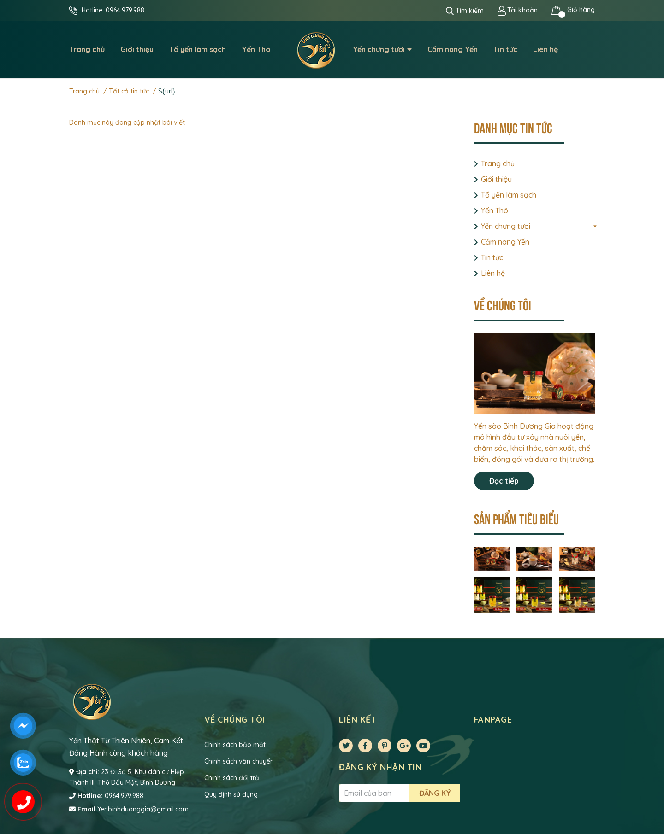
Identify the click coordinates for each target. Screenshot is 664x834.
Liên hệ (493, 273)
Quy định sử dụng (231, 794)
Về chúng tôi (502, 304)
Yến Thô (494, 210)
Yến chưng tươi (505, 226)
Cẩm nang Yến (505, 241)
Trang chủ (498, 163)
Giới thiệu (496, 179)
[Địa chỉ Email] (374, 793)
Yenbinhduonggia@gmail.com (143, 809)
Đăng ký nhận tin (380, 767)
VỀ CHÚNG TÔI (234, 719)
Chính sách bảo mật (235, 745)
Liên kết (357, 719)
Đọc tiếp (504, 480)
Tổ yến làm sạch (508, 194)
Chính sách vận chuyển (239, 761)
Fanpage (493, 719)
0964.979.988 (125, 10)
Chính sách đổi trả (231, 778)
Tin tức (492, 257)
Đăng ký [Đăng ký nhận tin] (435, 793)
